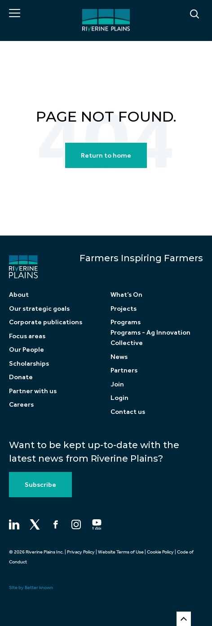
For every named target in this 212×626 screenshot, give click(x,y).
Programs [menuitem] (125, 322)
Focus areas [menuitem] (27, 336)
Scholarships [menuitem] (29, 363)
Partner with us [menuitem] (33, 391)
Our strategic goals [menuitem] (39, 308)
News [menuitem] (119, 357)
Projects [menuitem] (123, 308)
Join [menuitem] (117, 384)
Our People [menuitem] (26, 349)
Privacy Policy (81, 552)
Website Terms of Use (121, 552)
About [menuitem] (19, 294)
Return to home (106, 155)
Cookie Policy (160, 552)
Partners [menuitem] (123, 370)
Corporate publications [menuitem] (45, 322)
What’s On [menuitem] (126, 294)
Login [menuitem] (119, 398)
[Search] (172, 15)
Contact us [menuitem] (127, 412)
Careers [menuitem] (21, 404)
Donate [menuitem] (21, 377)
